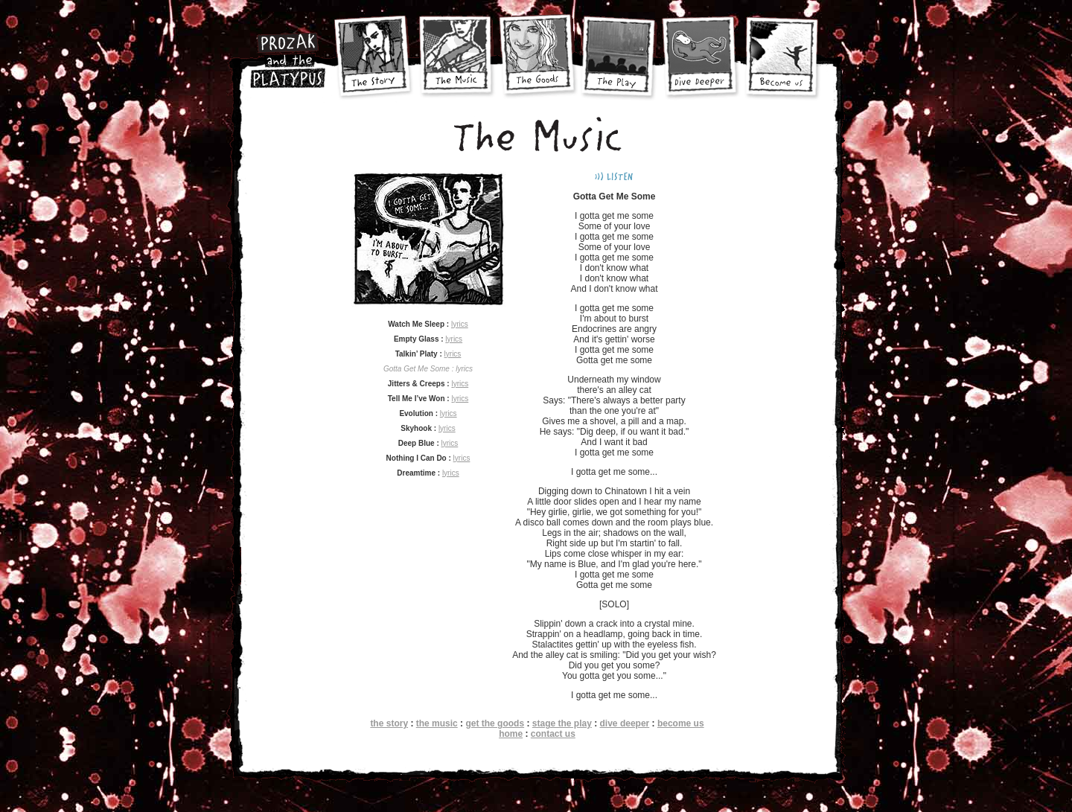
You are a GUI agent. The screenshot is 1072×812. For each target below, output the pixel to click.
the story (389, 723)
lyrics (459, 324)
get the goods (494, 723)
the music (437, 723)
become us (680, 723)
